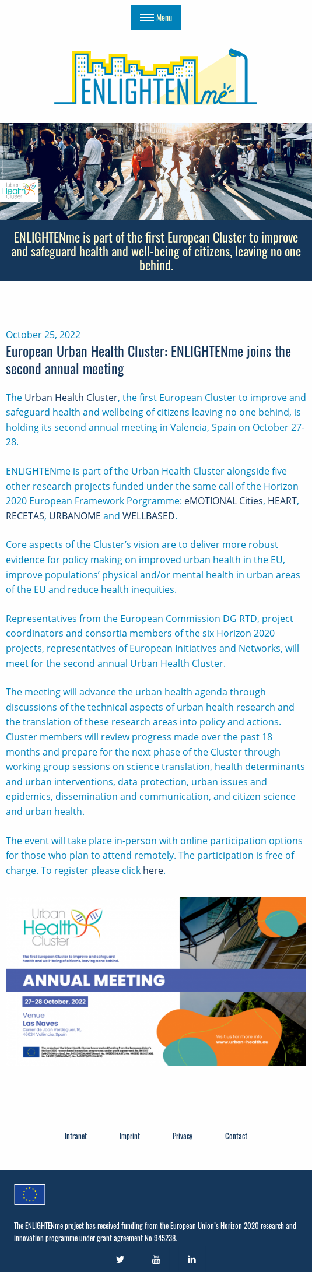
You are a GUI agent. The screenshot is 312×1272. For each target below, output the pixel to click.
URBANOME (75, 515)
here (153, 870)
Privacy (182, 1135)
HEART (282, 500)
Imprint (130, 1135)
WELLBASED (148, 515)
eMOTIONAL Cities (223, 500)
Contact (236, 1135)
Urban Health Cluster (71, 397)
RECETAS (25, 515)
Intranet (76, 1135)
